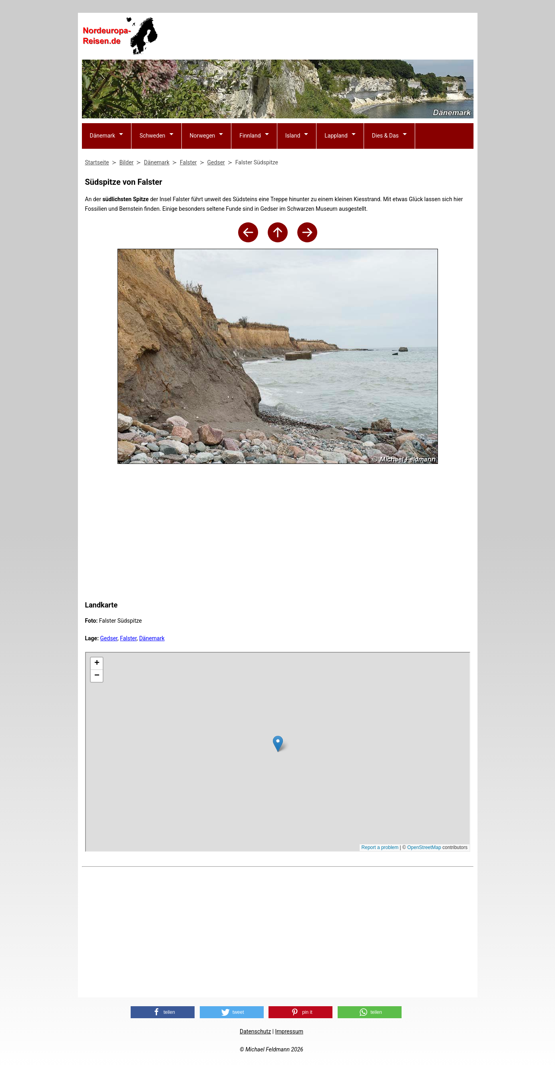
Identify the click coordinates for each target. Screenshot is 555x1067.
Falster (128, 638)
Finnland (250, 135)
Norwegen (202, 135)
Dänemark (102, 135)
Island (292, 135)
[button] (163, 1012)
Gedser (108, 638)
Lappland (336, 135)
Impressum (289, 1031)
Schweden (152, 135)
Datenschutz (255, 1031)
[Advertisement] (328, 36)
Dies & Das (385, 135)
